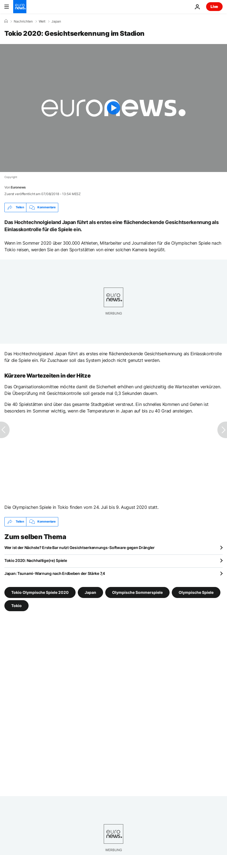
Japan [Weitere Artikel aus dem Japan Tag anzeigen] (90, 592)
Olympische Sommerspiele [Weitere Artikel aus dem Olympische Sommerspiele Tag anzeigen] (137, 592)
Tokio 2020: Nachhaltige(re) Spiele (35, 560)
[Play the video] (113, 108)
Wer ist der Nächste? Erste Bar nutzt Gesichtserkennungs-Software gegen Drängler (79, 547)
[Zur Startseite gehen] (19, 6)
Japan (56, 21)
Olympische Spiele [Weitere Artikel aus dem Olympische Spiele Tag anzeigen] (196, 592)
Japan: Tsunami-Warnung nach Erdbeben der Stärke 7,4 (54, 573)
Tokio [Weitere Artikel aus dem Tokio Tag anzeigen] (16, 605)
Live (214, 6)
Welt (42, 21)
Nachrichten (23, 21)
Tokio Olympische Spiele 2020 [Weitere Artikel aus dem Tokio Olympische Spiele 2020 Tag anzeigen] (40, 592)
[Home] (6, 21)
